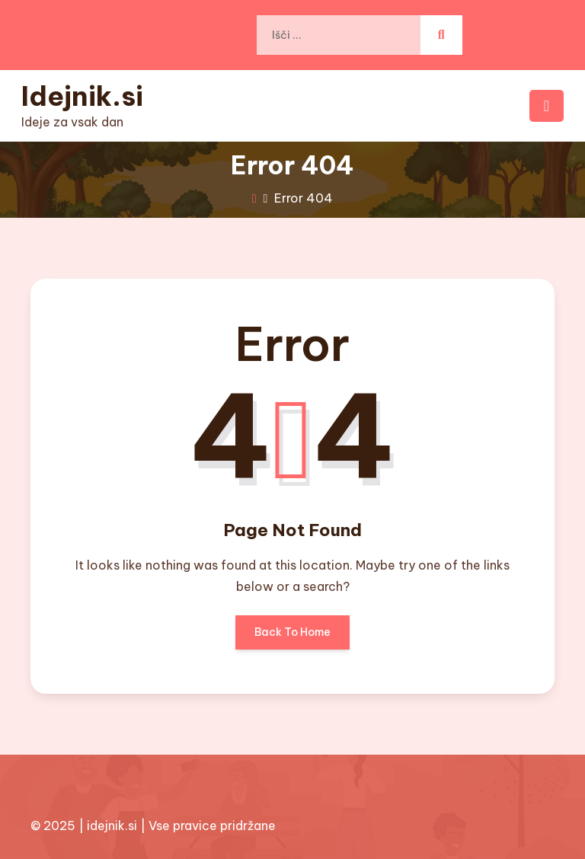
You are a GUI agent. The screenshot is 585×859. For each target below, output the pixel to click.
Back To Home (292, 637)
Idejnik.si (82, 95)
